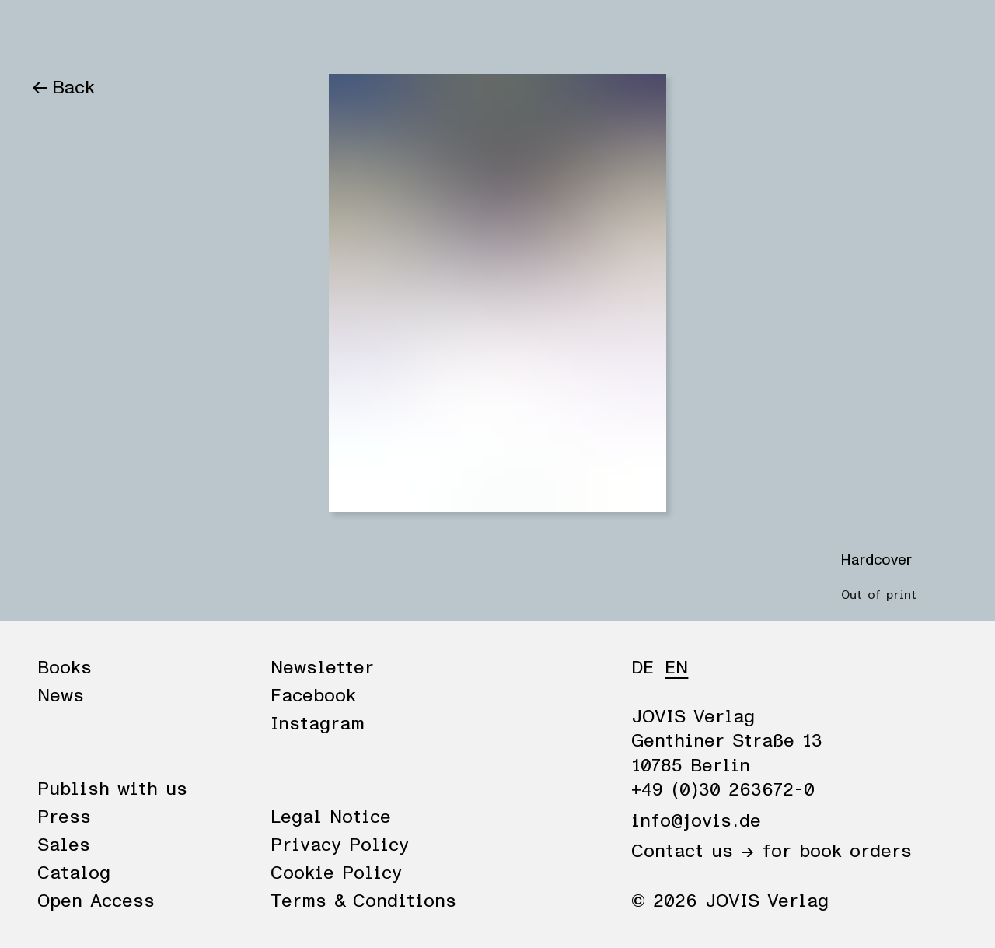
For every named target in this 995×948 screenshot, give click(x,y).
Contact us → (692, 851)
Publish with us (112, 789)
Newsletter (322, 668)
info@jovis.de (696, 821)
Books (58, 32)
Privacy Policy (340, 845)
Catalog (73, 873)
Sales (63, 845)
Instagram (318, 724)
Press (64, 817)
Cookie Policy (336, 873)
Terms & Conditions (363, 901)
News (126, 32)
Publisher (208, 32)
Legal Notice (331, 817)
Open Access (96, 901)
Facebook (313, 696)
